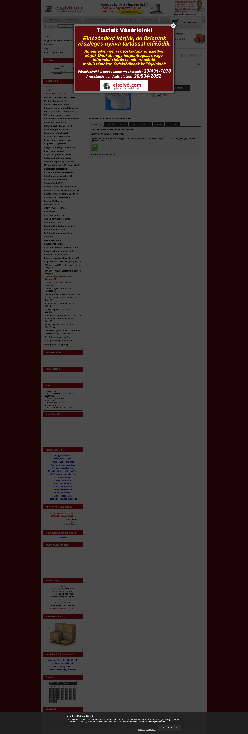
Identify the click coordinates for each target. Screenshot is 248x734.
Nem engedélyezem (147, 729)
